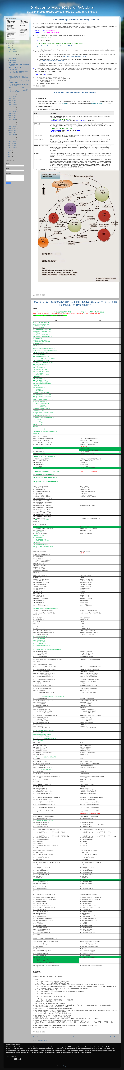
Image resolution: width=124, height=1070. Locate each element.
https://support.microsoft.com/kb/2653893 (52, 60)
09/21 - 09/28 (12, 94)
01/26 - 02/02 (12, 143)
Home (75, 1037)
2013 (9, 150)
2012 (9, 152)
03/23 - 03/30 (12, 126)
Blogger (65, 1065)
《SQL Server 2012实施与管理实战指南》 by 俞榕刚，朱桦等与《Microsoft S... (18, 73)
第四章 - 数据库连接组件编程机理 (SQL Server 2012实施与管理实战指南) (18, 77)
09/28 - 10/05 (12, 62)
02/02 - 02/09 (12, 141)
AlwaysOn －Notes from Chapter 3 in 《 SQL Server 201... (19, 81)
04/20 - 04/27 (12, 117)
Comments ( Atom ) (44, 1040)
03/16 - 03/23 (12, 128)
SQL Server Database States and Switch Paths (75, 92)
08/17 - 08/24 (12, 104)
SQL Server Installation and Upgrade (18, 87)
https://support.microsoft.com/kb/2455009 (75, 56)
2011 (9, 154)
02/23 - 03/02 (12, 134)
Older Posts (114, 1037)
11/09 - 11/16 (12, 51)
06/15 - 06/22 (12, 109)
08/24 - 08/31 (12, 102)
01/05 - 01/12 (12, 147)
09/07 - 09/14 (12, 98)
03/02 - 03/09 (12, 132)
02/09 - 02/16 (12, 139)
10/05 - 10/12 (12, 60)
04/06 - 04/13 (12, 122)
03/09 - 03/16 (12, 130)
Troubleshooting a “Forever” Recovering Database (75, 20)
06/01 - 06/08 (12, 113)
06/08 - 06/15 (12, 111)
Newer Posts (37, 1037)
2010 (9, 156)
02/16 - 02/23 (12, 137)
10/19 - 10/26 (12, 56)
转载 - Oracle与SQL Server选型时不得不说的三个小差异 (18, 90)
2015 (9, 45)
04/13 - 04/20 (12, 119)
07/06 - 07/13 (12, 107)
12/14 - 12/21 (12, 49)
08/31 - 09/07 (12, 100)
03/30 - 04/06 (12, 124)
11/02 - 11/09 (12, 54)
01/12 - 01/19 (12, 145)
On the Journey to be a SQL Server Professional (62, 7)
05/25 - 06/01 (12, 115)
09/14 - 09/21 (12, 96)
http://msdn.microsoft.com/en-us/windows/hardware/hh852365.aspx (55, 46)
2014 (9, 47)
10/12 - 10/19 (12, 58)
